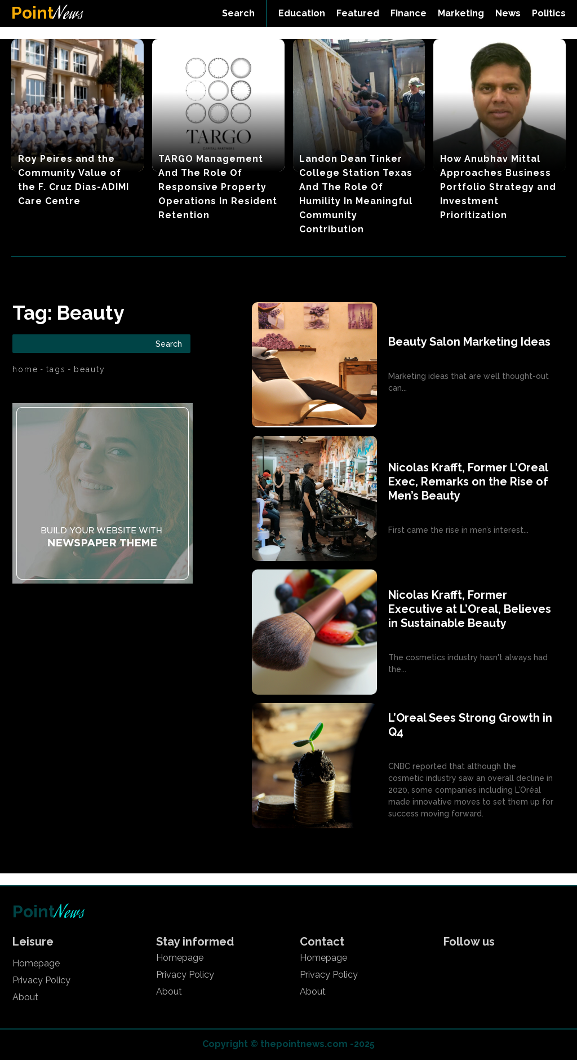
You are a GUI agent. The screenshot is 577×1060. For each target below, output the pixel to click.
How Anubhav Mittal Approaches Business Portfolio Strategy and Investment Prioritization (498, 186)
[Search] (168, 343)
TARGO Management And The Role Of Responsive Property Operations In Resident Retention (217, 186)
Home (25, 369)
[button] (238, 13)
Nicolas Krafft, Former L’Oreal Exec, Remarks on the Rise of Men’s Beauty (468, 481)
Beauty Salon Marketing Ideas (469, 341)
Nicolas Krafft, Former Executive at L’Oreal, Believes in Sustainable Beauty (469, 609)
